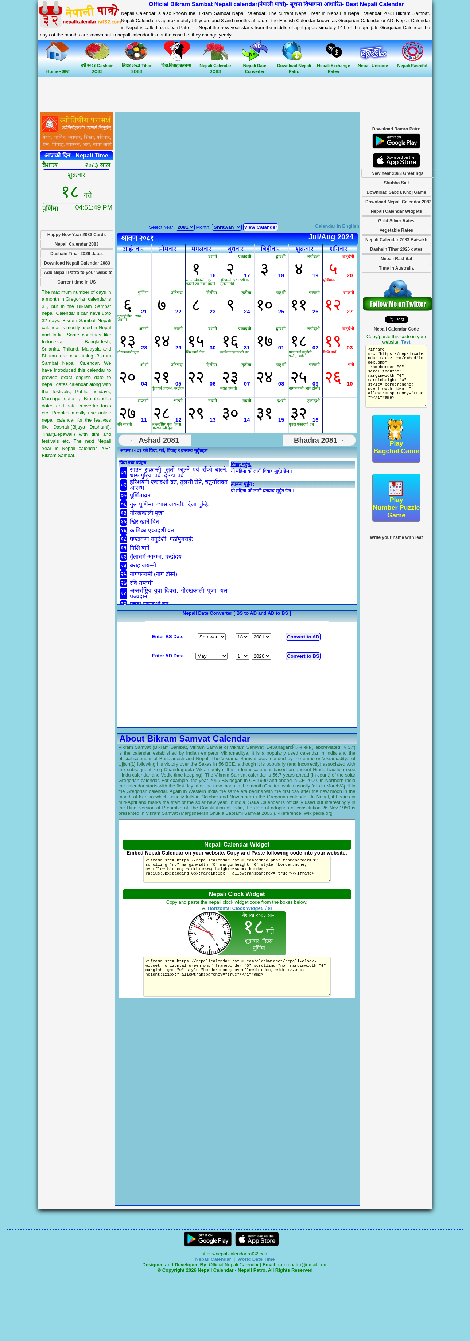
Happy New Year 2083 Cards (76, 234)
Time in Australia (396, 268)
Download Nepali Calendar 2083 (77, 263)
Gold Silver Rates (396, 220)
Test (406, 342)
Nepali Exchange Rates (333, 65)
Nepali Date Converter (254, 65)
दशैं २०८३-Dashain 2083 (97, 65)
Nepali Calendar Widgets (396, 211)
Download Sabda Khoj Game (396, 192)
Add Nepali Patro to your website (78, 272)
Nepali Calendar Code (396, 329)
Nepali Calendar (213, 1259)
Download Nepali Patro (294, 65)
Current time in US (76, 282)
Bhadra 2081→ (319, 440)
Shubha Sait (396, 182)
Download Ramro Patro (396, 129)
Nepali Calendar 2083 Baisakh (396, 239)
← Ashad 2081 (154, 440)
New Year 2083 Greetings (398, 173)
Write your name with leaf (396, 537)
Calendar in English (337, 226)
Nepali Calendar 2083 (215, 65)
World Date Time (256, 1259)
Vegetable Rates (396, 230)
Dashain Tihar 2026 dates (76, 253)
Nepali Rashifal (396, 258)
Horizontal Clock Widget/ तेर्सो (240, 908)
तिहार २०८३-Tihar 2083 (137, 65)
